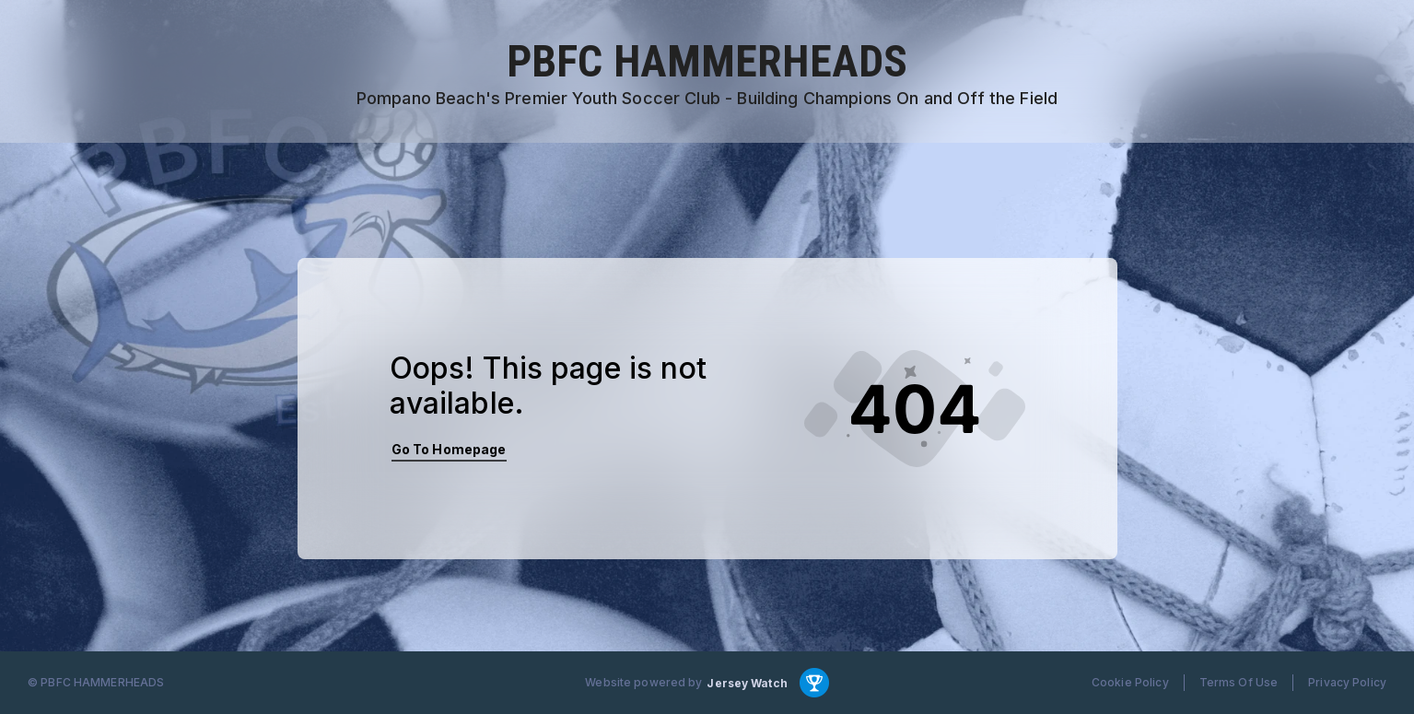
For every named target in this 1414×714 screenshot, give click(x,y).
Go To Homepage (449, 449)
